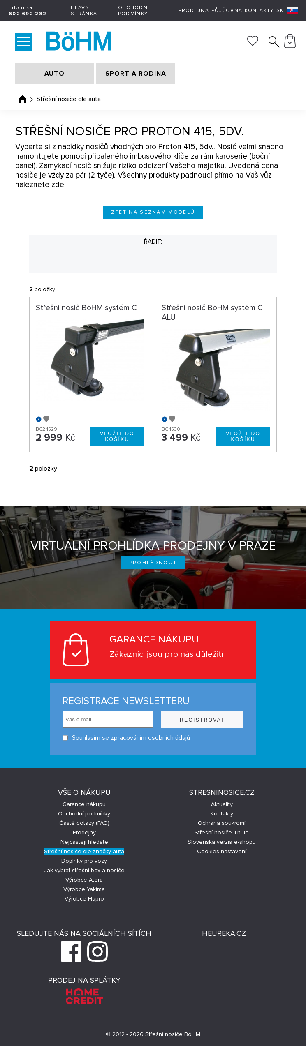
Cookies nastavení (221, 851)
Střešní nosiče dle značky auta (84, 851)
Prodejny (84, 832)
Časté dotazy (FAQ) (84, 823)
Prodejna (193, 10)
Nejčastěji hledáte (84, 841)
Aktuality (222, 804)
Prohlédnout (153, 563)
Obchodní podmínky (133, 11)
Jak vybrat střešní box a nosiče (84, 870)
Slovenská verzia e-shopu (222, 841)
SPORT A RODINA (135, 73)
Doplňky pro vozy (84, 860)
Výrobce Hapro (84, 898)
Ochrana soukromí (222, 823)
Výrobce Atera (84, 879)
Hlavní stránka (84, 11)
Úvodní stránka (22, 99)
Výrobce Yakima (84, 889)
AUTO (54, 73)
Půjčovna (226, 10)
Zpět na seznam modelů (153, 212)
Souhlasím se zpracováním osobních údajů (126, 738)
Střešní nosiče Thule (222, 832)
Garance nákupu (84, 804)
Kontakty (259, 10)
